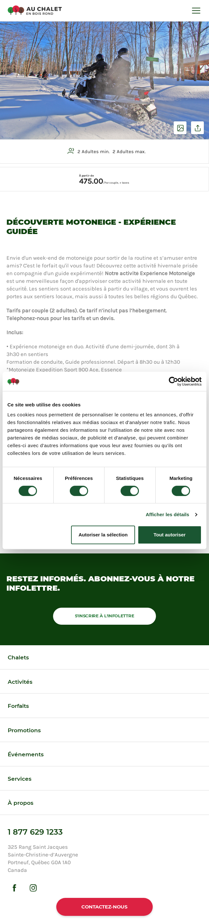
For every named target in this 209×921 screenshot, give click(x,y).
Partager (197, 127)
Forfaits (18, 706)
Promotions (24, 730)
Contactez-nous (104, 907)
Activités (20, 682)
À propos (20, 803)
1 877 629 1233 (35, 832)
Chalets (18, 657)
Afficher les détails (167, 514)
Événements (26, 754)
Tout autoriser (169, 534)
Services (20, 779)
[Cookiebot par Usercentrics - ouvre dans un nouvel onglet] (173, 381)
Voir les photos (180, 127)
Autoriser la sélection (103, 534)
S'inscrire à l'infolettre (104, 615)
